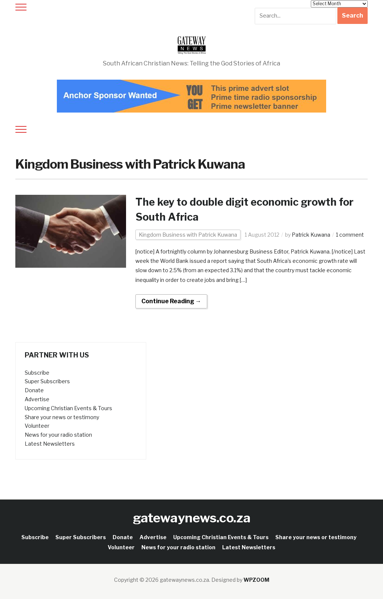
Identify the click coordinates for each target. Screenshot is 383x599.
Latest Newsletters (50, 443)
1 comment (350, 234)
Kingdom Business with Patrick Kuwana (188, 234)
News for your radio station (58, 434)
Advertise (37, 399)
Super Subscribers (47, 381)
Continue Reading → (171, 301)
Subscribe (37, 372)
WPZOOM (256, 579)
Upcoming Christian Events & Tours (68, 408)
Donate (34, 390)
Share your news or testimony (62, 417)
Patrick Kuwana (311, 234)
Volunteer (37, 426)
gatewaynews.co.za (192, 517)
